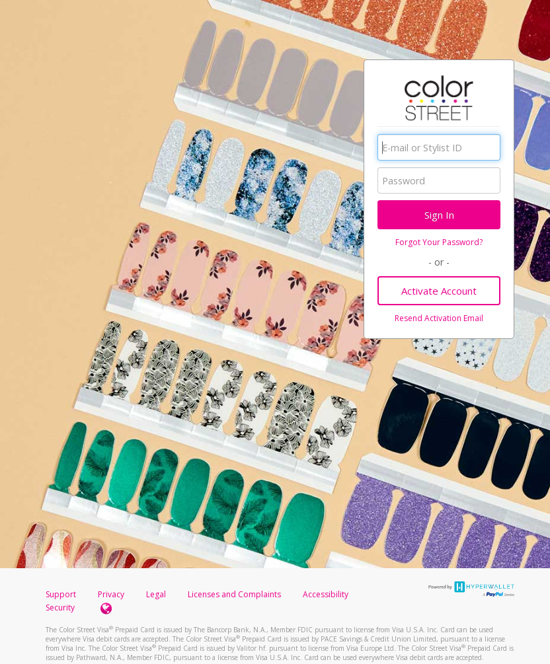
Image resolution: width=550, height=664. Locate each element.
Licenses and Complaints (235, 594)
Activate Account (439, 290)
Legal (156, 594)
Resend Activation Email (439, 318)
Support (61, 594)
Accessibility (325, 594)
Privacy (111, 594)
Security (60, 607)
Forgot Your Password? (439, 242)
